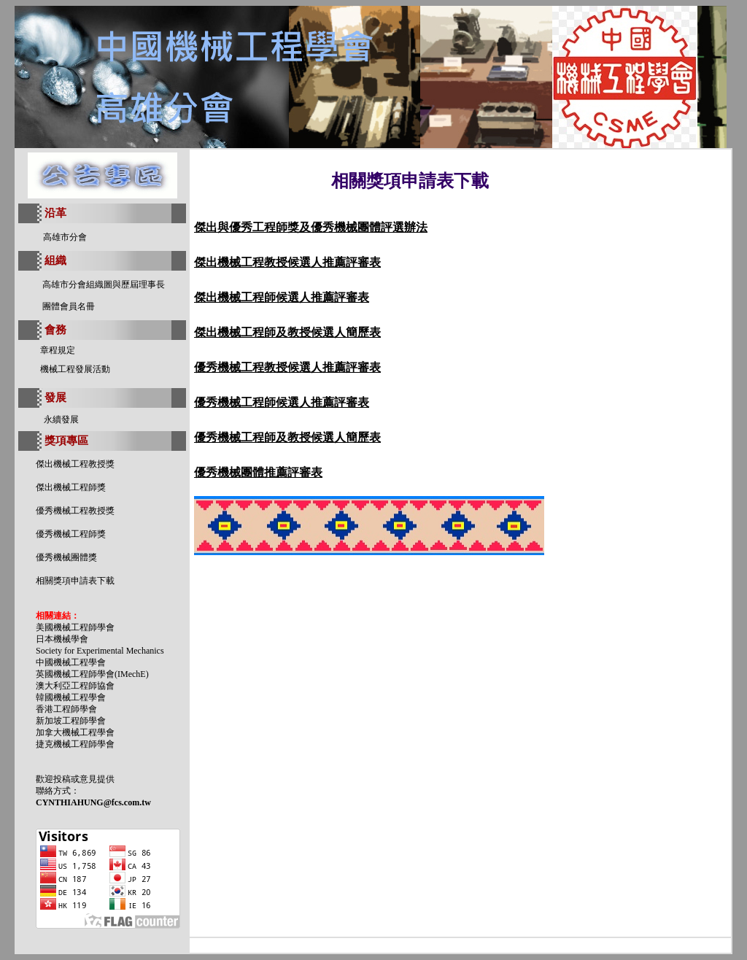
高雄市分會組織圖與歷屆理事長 (103, 284)
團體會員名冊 (68, 306)
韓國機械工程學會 (71, 697)
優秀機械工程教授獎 (75, 511)
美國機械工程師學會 (75, 627)
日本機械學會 (62, 639)
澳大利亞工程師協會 (75, 686)
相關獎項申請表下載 (75, 581)
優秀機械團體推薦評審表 (258, 472)
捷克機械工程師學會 (75, 744)
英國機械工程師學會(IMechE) (92, 674)
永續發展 (61, 419)
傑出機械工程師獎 (71, 487)
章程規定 (57, 350)
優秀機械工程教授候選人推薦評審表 (287, 367)
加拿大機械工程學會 (75, 732)
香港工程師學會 (66, 709)
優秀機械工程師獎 (71, 534)
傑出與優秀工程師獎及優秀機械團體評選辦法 (310, 227)
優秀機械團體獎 (66, 557)
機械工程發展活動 (75, 369)
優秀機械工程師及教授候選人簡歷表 (287, 437)
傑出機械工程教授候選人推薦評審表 (287, 262)
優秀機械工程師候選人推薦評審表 (281, 402)
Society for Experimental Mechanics (100, 651)
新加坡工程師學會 (71, 721)
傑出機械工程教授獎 (75, 464)
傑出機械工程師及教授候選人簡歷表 (287, 332)
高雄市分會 (65, 237)
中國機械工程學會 (71, 662)
